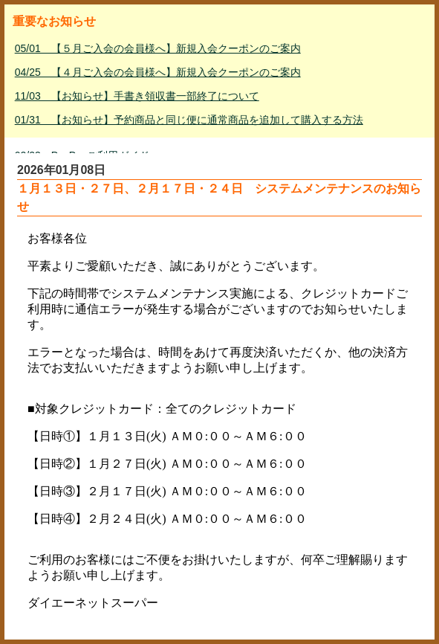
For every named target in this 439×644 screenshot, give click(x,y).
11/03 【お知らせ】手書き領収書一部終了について (137, 96)
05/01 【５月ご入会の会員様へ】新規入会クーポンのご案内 (158, 48)
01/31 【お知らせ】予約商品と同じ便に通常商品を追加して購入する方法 (189, 120)
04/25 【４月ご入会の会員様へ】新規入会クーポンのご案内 (158, 72)
